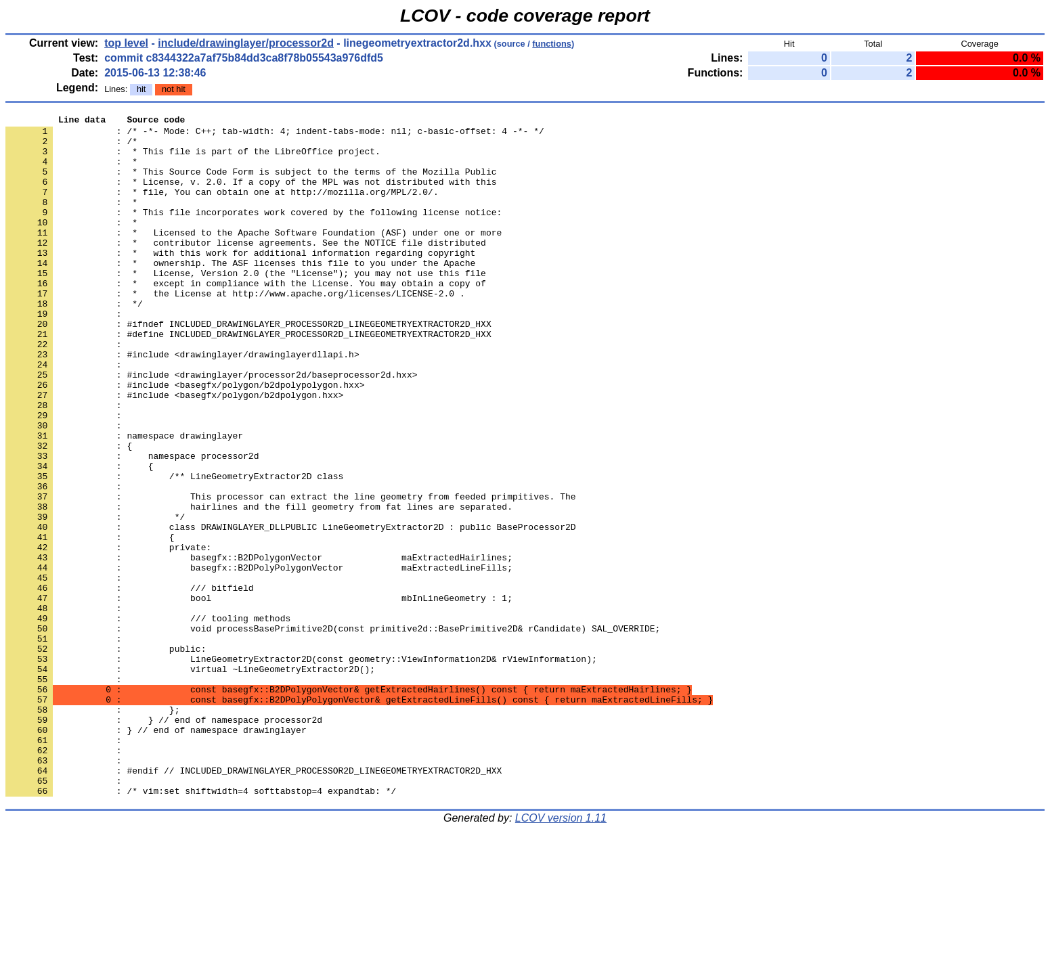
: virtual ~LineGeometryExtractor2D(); (190, 780)
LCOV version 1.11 (561, 954)
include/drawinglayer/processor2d (246, 43)
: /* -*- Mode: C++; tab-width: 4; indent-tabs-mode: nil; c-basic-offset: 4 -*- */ (274, 135)
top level (126, 43)
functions (551, 44)
